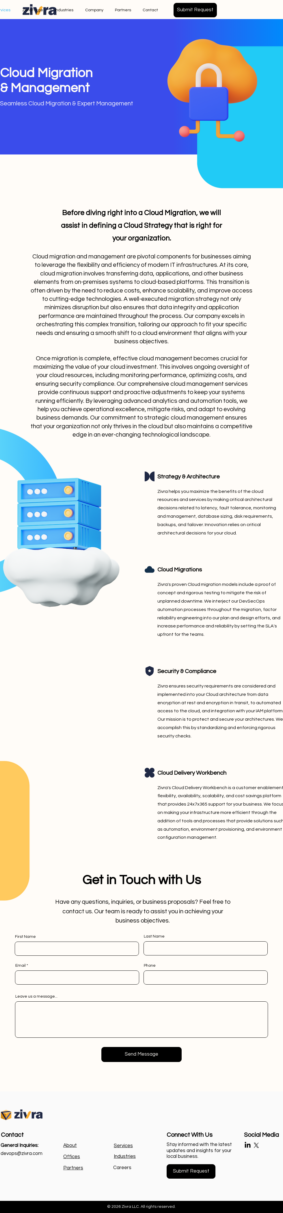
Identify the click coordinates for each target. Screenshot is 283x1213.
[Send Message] (141, 1054)
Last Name (154, 936)
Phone (150, 966)
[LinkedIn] (247, 1145)
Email (20, 966)
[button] (195, 10)
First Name (25, 937)
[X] (256, 1145)
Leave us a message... (36, 996)
